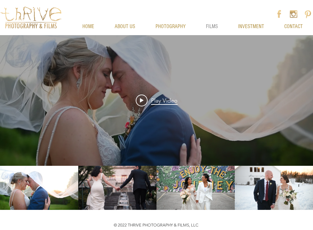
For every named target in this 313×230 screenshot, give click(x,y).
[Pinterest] (308, 14)
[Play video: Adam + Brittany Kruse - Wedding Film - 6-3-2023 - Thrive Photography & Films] (157, 100)
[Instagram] (293, 14)
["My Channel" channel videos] (156, 188)
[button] (156, 3)
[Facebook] (279, 14)
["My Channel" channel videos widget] (156, 122)
